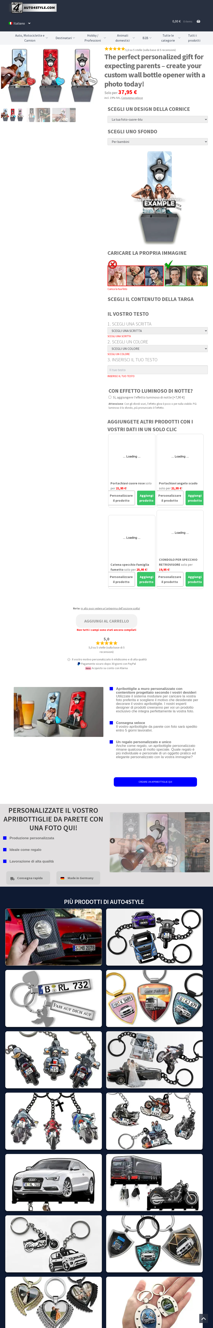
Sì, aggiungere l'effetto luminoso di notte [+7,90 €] (147, 397)
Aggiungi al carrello (106, 621)
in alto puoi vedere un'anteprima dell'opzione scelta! (110, 608)
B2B (147, 38)
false (113, 841)
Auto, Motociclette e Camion (32, 38)
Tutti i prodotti (194, 38)
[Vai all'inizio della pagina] (203, 1318)
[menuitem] (19, 23)
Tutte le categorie (171, 38)
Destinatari (66, 38)
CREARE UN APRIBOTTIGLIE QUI (155, 782)
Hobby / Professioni (95, 38)
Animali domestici (125, 38)
